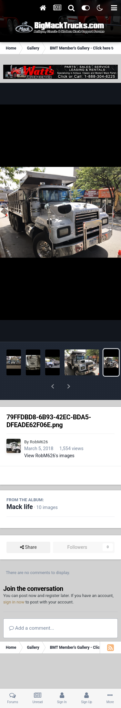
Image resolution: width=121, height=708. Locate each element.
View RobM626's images (49, 438)
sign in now (14, 585)
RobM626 (39, 425)
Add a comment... (31, 611)
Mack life (19, 490)
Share (28, 530)
